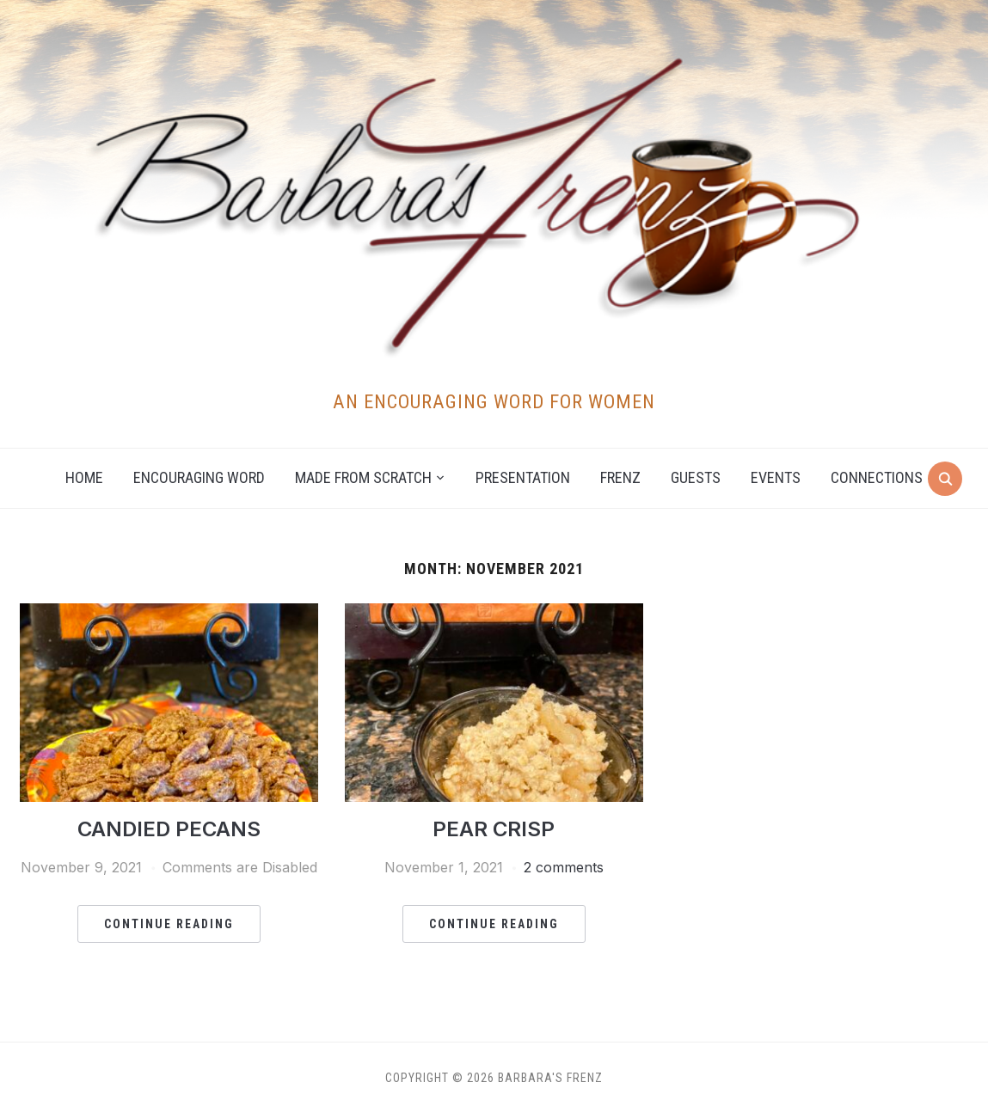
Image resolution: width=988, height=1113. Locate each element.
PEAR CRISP (494, 828)
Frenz (620, 477)
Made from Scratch (363, 477)
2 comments (564, 867)
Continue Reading (169, 924)
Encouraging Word (199, 477)
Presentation (523, 477)
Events (776, 477)
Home (84, 477)
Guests (696, 477)
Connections (877, 477)
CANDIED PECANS (169, 828)
